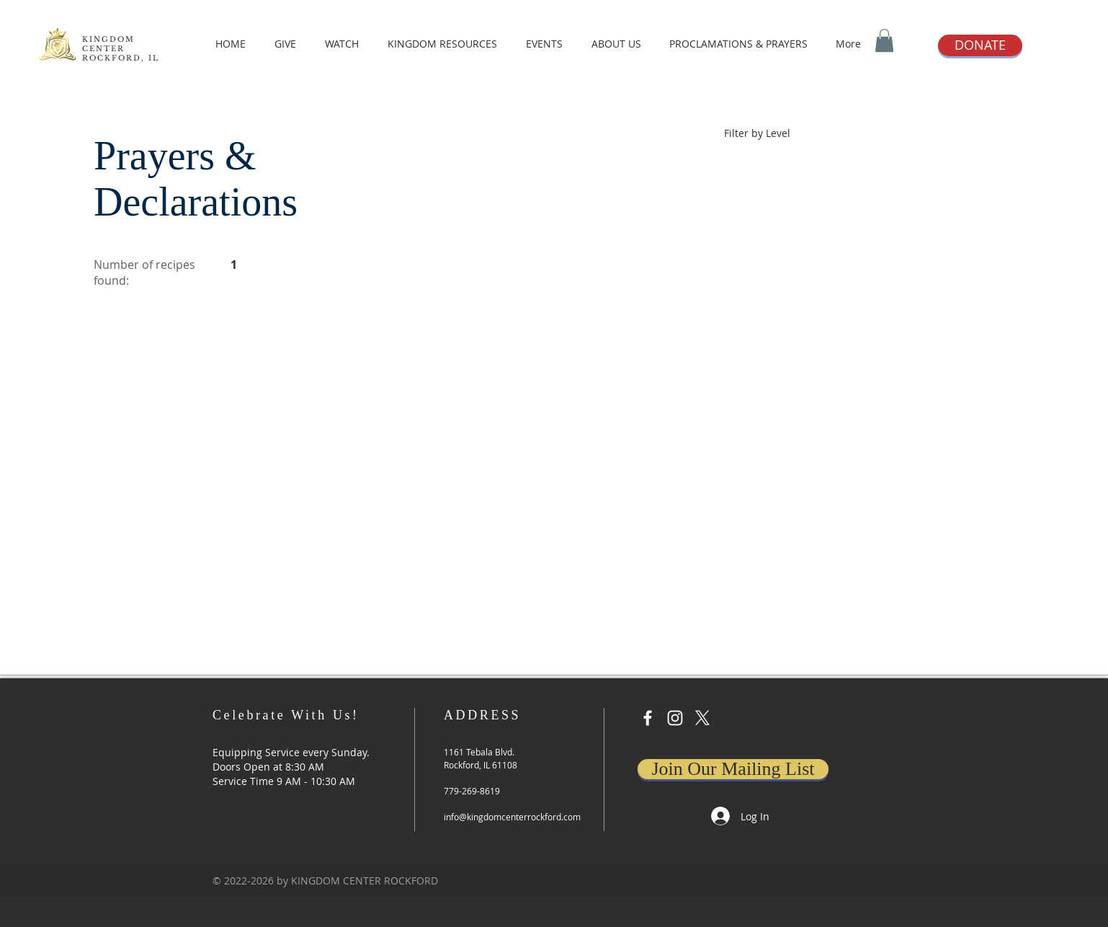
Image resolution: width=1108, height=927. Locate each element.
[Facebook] (648, 718)
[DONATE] (980, 45)
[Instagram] (675, 718)
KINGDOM (108, 39)
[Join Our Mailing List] (733, 769)
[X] (702, 718)
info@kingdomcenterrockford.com (512, 816)
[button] (884, 40)
